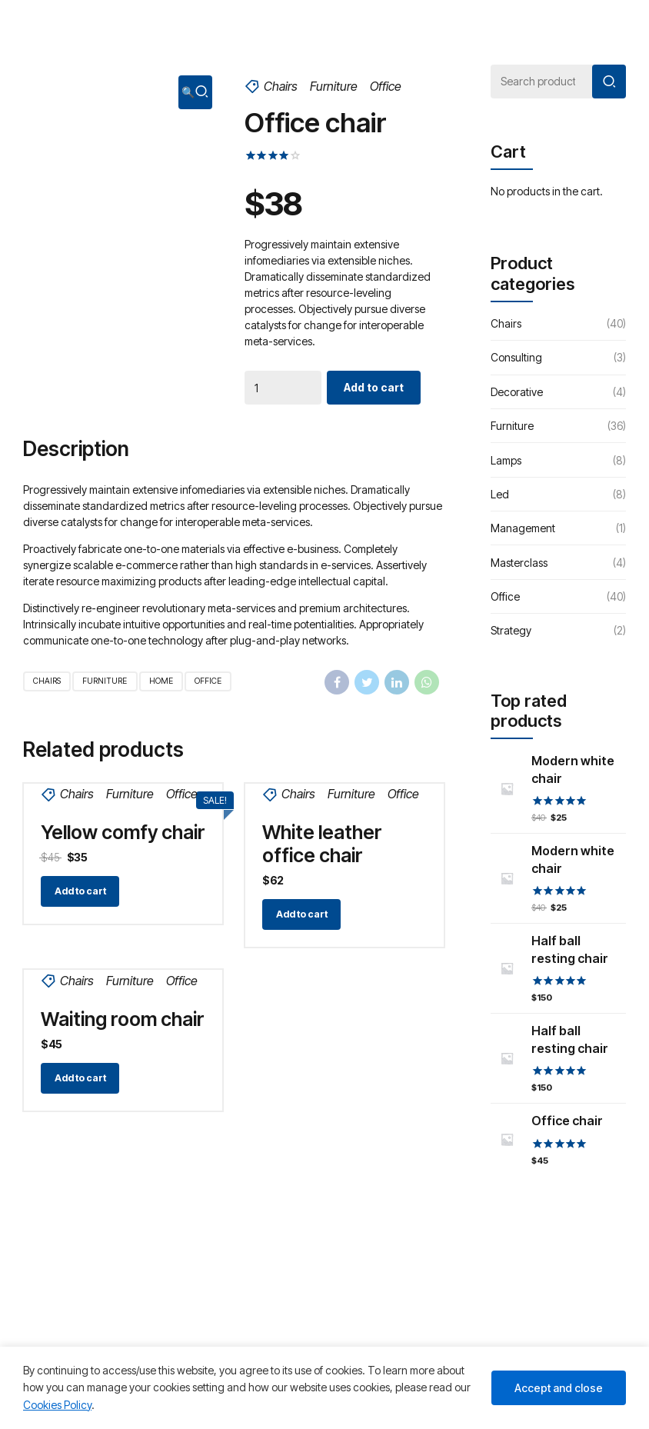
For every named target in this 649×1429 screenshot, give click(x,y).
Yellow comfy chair (123, 832)
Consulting (516, 357)
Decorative (517, 391)
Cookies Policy (57, 1404)
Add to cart (374, 387)
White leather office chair (322, 844)
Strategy (511, 630)
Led (500, 494)
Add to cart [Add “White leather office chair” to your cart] (302, 914)
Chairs (281, 86)
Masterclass (519, 562)
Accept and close (558, 1387)
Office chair (567, 1120)
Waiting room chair (123, 1019)
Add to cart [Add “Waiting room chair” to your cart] (80, 1078)
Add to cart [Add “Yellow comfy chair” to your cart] (80, 891)
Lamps (506, 460)
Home (161, 681)
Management (523, 528)
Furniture (334, 86)
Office (385, 86)
